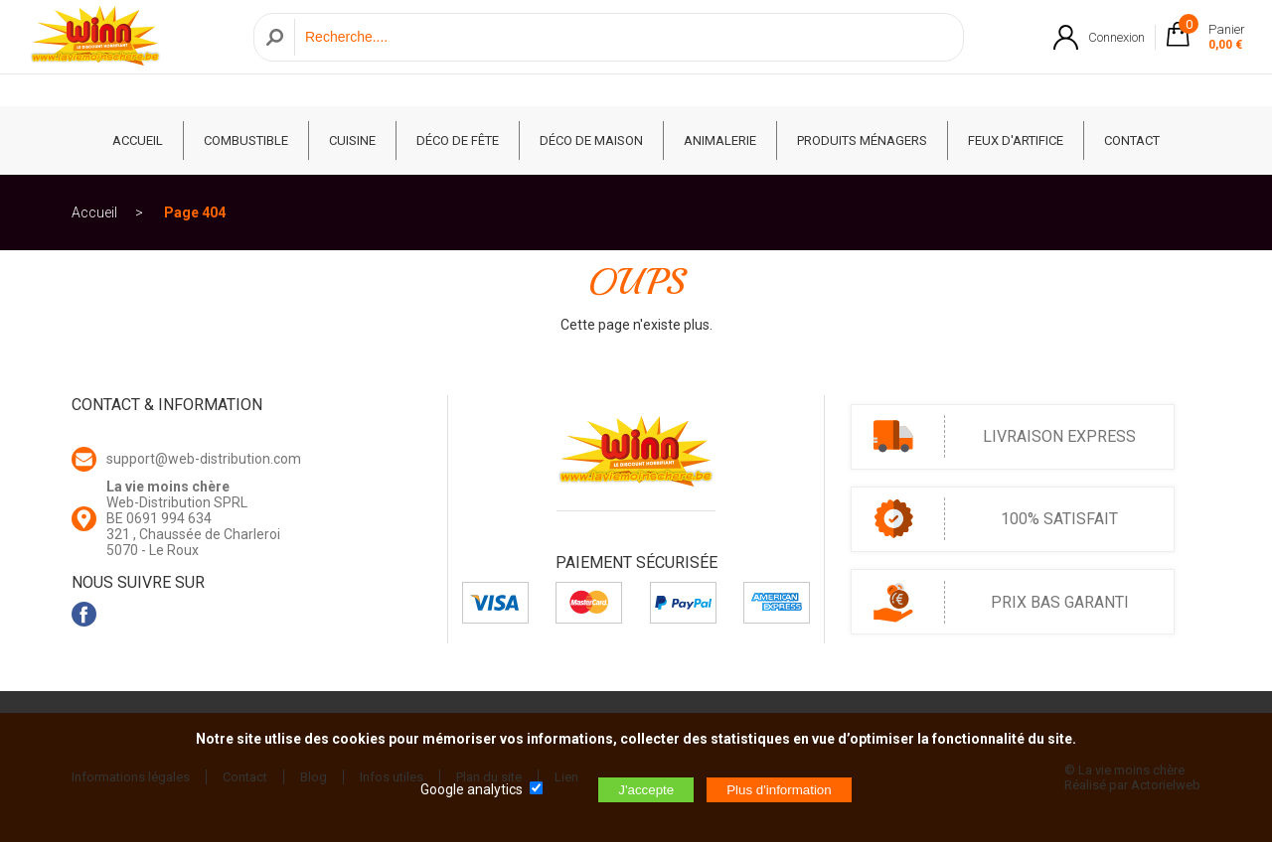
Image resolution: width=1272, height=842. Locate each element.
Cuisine (352, 140)
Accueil (94, 212)
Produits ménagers (862, 140)
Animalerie (720, 140)
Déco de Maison (591, 140)
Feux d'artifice (1015, 140)
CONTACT (1132, 140)
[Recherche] (623, 53)
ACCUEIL (137, 140)
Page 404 (195, 212)
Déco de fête (457, 140)
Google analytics (471, 789)
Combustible (246, 140)
